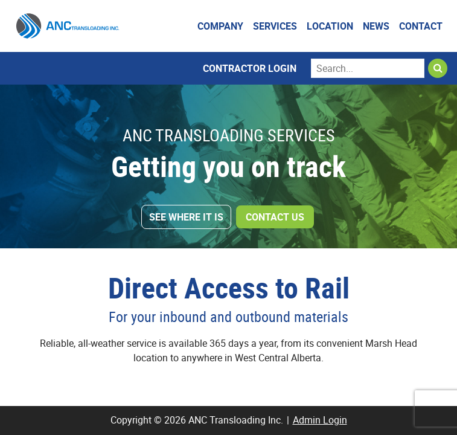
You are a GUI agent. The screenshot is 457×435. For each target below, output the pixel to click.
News (376, 26)
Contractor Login (249, 68)
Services (275, 26)
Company (220, 26)
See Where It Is (186, 217)
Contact (421, 26)
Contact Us (275, 217)
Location (330, 26)
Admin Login (320, 420)
